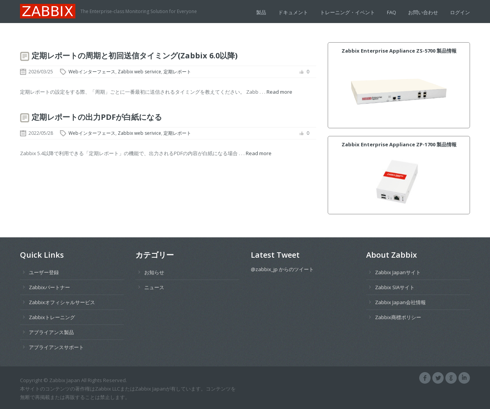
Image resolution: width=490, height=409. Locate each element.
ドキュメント (293, 12)
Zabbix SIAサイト (395, 287)
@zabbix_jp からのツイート (282, 269)
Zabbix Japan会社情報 (400, 302)
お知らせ (154, 272)
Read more (279, 91)
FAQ (391, 12)
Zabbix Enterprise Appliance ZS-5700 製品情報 (399, 50)
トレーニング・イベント (347, 12)
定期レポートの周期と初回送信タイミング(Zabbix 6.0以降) (135, 55)
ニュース (154, 287)
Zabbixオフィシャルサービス (62, 302)
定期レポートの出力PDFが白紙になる (97, 117)
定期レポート (177, 71)
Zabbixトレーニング (52, 317)
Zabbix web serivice (139, 71)
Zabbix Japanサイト (398, 272)
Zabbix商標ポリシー (398, 317)
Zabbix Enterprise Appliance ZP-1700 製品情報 (399, 144)
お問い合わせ (423, 12)
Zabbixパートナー (49, 287)
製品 (261, 12)
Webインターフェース (91, 71)
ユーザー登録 (44, 272)
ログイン (460, 12)
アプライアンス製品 (51, 332)
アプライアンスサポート (56, 347)
